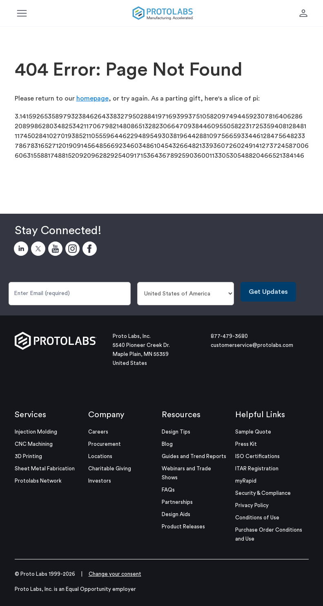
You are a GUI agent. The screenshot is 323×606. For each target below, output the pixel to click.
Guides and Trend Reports (194, 456)
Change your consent (115, 574)
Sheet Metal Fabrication (45, 468)
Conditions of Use (257, 517)
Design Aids (176, 514)
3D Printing (28, 456)
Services (30, 415)
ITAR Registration (256, 468)
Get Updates (268, 291)
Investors (99, 480)
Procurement (104, 444)
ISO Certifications (257, 456)
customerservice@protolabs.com (252, 345)
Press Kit (246, 444)
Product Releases (183, 526)
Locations (100, 456)
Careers (98, 431)
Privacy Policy (252, 505)
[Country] (185, 293)
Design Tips (176, 431)
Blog (167, 444)
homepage (92, 98)
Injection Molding (36, 431)
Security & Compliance (263, 493)
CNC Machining (34, 444)
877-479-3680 (229, 336)
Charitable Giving (109, 468)
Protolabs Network (38, 480)
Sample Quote (253, 431)
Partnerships (177, 502)
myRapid (245, 480)
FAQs (168, 489)
